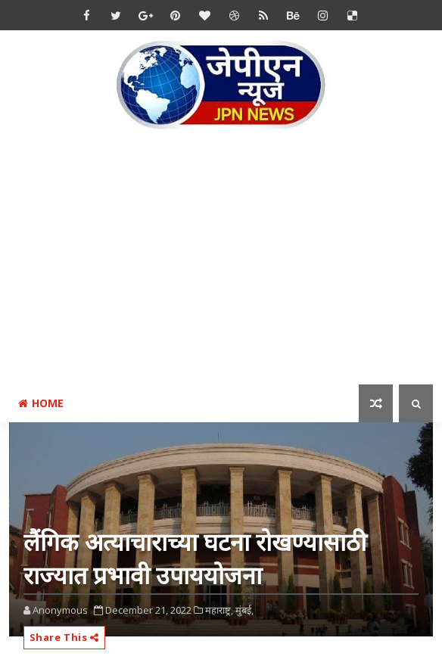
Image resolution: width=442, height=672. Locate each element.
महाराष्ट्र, (219, 610)
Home (41, 403)
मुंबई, (244, 610)
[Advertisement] (225, 268)
